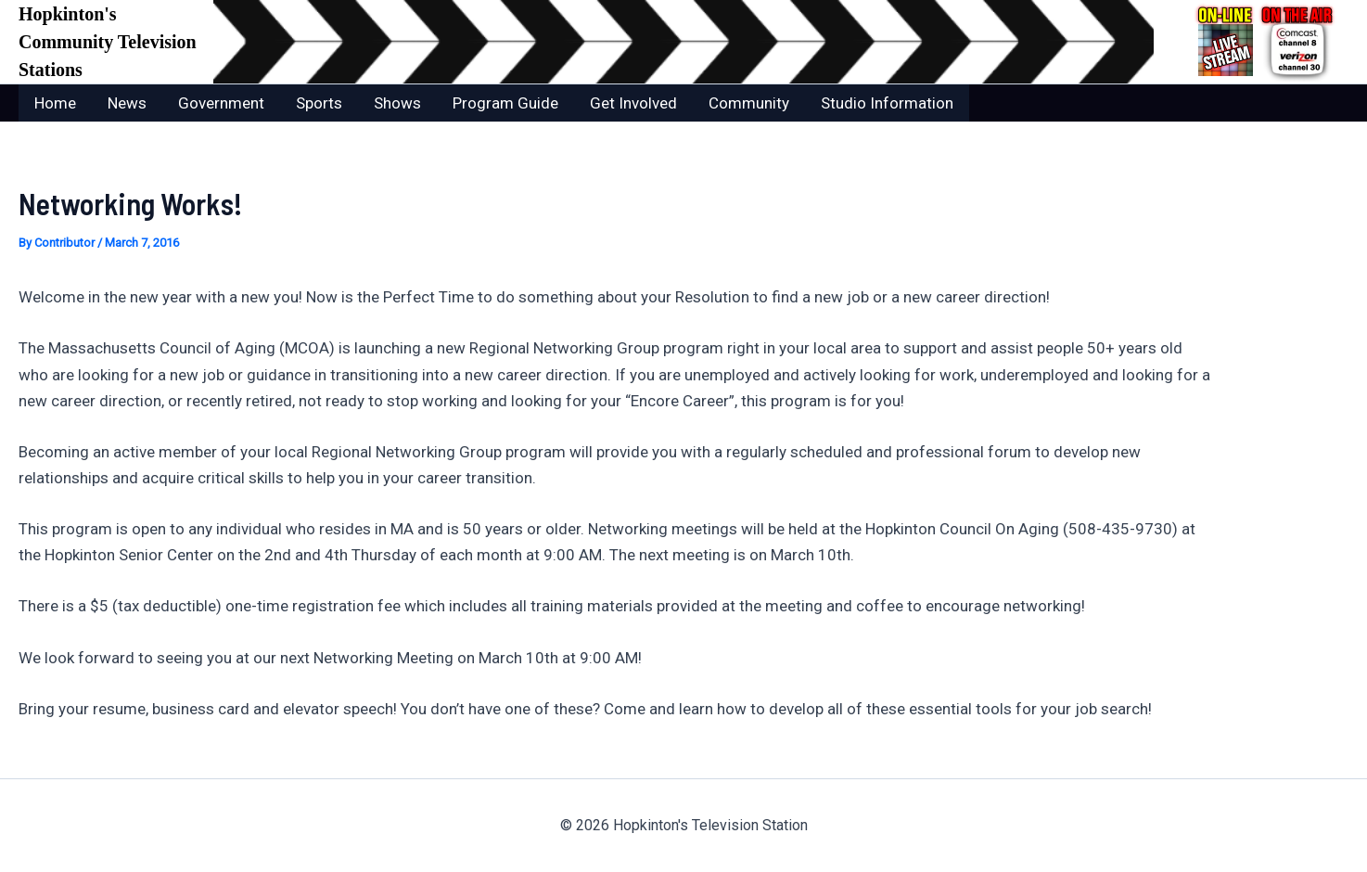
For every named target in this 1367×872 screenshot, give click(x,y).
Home (55, 103)
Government (221, 103)
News (127, 103)
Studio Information (887, 103)
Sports (319, 103)
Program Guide (505, 103)
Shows (397, 103)
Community (749, 103)
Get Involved (633, 103)
